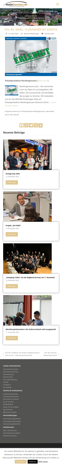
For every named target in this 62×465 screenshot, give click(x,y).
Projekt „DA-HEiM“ (13, 225)
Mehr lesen (43, 461)
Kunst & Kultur (8, 402)
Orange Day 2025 (13, 174)
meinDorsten (49, 33)
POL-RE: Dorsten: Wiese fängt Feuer (50, 354)
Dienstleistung (8, 374)
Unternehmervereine (11, 396)
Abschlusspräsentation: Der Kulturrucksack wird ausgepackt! (31, 329)
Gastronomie (8, 377)
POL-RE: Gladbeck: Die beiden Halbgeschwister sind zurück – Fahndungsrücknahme (21, 354)
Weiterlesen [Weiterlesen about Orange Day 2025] (11, 182)
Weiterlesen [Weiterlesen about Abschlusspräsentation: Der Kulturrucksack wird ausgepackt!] (11, 338)
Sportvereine (8, 409)
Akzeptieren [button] (20, 461)
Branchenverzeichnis (11, 372)
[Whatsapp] (26, 125)
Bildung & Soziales (10, 412)
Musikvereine (8, 404)
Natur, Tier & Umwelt (11, 407)
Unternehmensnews (10, 369)
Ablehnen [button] (32, 461)
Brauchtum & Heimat (11, 399)
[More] (40, 125)
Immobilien (7, 387)
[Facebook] (21, 125)
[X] (36, 125)
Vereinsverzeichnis (10, 436)
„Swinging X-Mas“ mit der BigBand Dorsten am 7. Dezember (30, 277)
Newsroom (43, 80)
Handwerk (7, 385)
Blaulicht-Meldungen (31, 33)
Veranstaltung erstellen (11, 433)
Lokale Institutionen (10, 394)
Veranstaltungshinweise (12, 421)
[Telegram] (31, 125)
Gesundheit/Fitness (10, 379)
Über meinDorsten (10, 430)
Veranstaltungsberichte (11, 424)
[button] (57, 4)
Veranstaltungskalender (12, 419)
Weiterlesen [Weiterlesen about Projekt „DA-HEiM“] (11, 234)
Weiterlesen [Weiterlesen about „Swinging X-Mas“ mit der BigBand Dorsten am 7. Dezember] (11, 286)
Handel (5, 382)
